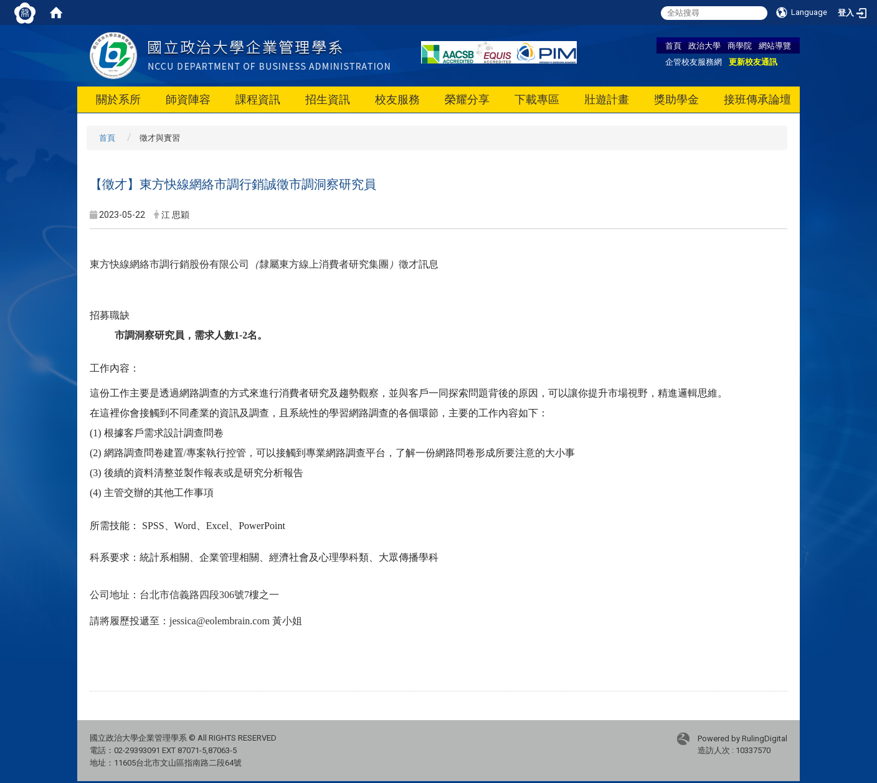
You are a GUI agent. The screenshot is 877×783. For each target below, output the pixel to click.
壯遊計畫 (606, 99)
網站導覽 (775, 45)
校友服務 (397, 99)
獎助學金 (676, 99)
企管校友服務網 (693, 61)
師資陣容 (188, 99)
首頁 (673, 45)
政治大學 (704, 45)
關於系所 (118, 99)
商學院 (740, 45)
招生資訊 (327, 99)
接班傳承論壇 (757, 99)
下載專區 (536, 99)
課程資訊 (257, 99)
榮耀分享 (467, 99)
